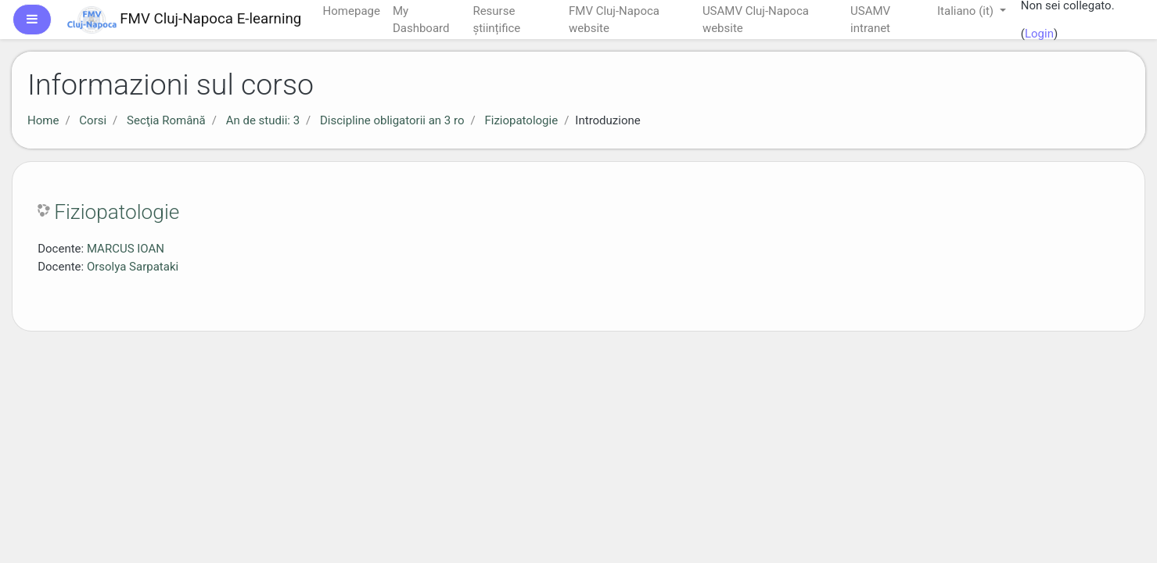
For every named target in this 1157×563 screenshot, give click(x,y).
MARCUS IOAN (125, 249)
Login (1039, 34)
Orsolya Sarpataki (132, 267)
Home (43, 120)
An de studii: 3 (263, 120)
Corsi (92, 120)
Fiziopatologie (521, 120)
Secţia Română (166, 120)
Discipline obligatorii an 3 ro (392, 120)
